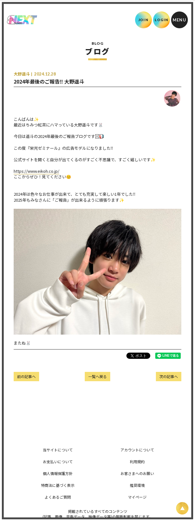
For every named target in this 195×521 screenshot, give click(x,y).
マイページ (137, 497)
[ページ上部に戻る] (182, 508)
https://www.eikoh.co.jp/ (36, 171)
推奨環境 (137, 485)
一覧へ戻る (97, 376)
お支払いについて (58, 461)
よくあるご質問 (58, 497)
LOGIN (162, 20)
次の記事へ (168, 376)
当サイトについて (58, 449)
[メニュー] (179, 19)
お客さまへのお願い (137, 473)
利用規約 (137, 461)
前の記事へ (26, 376)
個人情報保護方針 (58, 473)
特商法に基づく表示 (58, 485)
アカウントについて (137, 449)
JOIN (143, 20)
